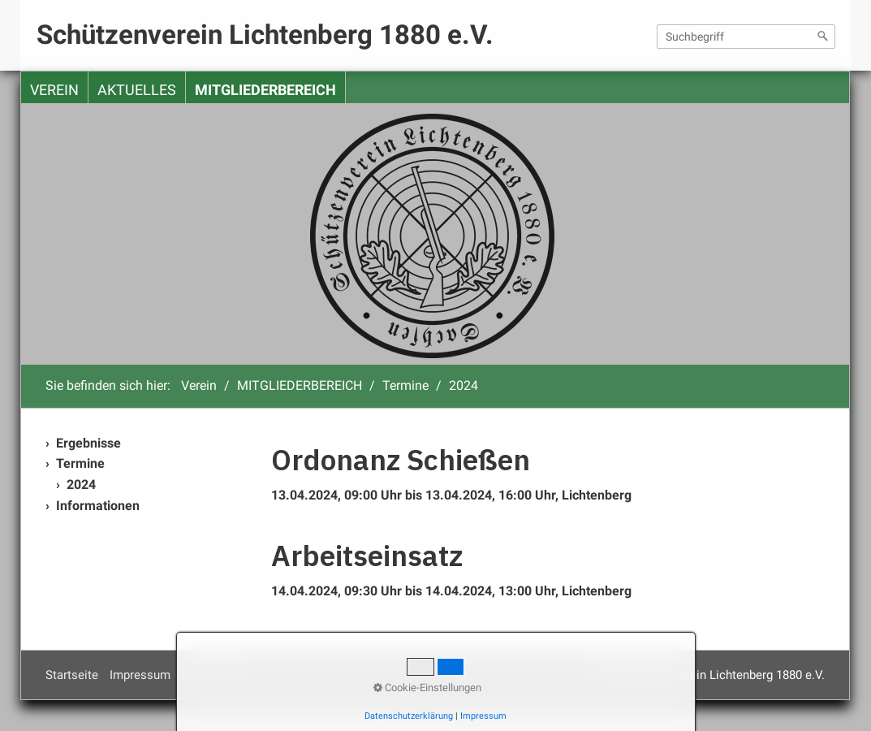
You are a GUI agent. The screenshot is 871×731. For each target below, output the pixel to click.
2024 (81, 484)
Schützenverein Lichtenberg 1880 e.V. (265, 34)
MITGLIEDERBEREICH (265, 90)
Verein (54, 90)
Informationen (98, 505)
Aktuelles (136, 90)
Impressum (140, 675)
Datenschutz (215, 675)
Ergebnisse (88, 443)
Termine (80, 463)
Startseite (71, 675)
